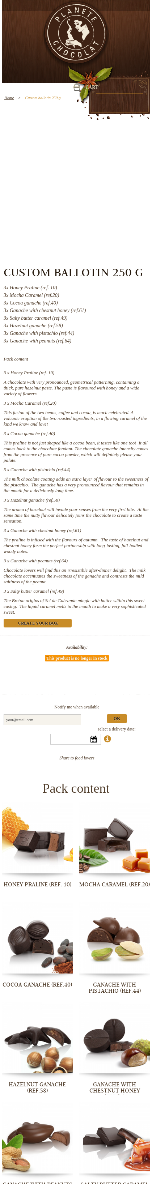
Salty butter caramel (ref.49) (37, 591)
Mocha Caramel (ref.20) (33, 403)
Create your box (38, 623)
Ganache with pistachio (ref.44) (40, 469)
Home (9, 97)
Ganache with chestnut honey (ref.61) (45, 530)
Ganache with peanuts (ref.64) (39, 560)
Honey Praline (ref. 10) (32, 372)
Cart (91, 88)
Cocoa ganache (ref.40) (32, 433)
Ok (117, 719)
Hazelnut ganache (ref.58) (35, 500)
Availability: (77, 647)
